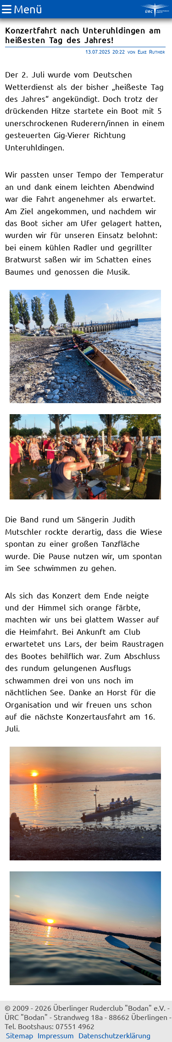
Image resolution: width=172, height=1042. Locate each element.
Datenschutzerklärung (114, 1035)
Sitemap (19, 1035)
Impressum (56, 1035)
